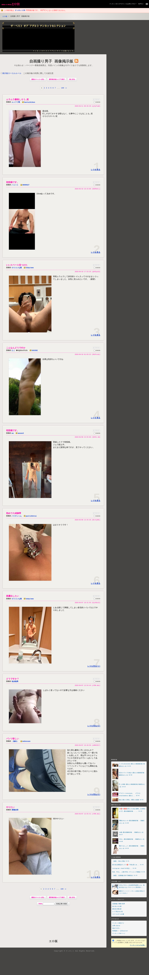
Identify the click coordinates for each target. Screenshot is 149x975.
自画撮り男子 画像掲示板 (51, 61)
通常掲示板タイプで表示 (57, 80)
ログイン (140, 4)
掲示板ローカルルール (12, 73)
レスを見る (95, 170)
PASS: (53, 905)
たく (13, 351)
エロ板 (5, 16)
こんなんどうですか (15, 348)
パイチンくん (17, 517)
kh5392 (34, 351)
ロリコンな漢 (17, 268)
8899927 (24, 185)
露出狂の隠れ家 (116, 911)
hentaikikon (28, 102)
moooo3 (20, 434)
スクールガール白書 (118, 916)
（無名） (15, 743)
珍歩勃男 (15, 683)
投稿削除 (97, 103)
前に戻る (72, 80)
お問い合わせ (116, 928)
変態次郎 (15, 812)
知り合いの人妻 (116, 908)
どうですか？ (12, 680)
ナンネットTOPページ (118, 935)
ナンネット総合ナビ (118, 925)
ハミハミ (15, 185)
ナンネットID (114, 4)
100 (62, 88)
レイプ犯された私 (117, 913)
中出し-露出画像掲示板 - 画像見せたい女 (131, 841)
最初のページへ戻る (37, 80)
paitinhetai (30, 517)
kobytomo (29, 268)
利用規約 (115, 933)
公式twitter (124, 933)
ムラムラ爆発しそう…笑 (17, 99)
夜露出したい (12, 597)
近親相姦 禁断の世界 (118, 906)
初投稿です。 (12, 182)
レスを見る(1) (93, 667)
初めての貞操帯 (13, 514)
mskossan (25, 743)
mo (13, 434)
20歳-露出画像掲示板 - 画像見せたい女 (131, 834)
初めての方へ (116, 930)
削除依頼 (96, 100)
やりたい (10, 809)
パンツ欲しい (12, 740)
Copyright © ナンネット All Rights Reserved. (74, 953)
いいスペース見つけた (16, 265)
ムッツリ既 (16, 102)
